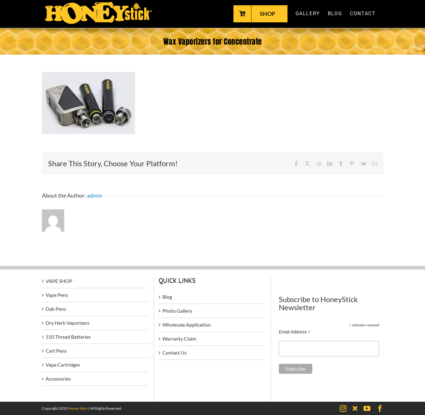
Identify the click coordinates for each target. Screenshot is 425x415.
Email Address (294, 332)
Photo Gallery (177, 311)
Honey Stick (78, 408)
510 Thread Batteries (68, 337)
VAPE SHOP (59, 281)
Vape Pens (57, 295)
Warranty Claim (179, 338)
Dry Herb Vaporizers (67, 323)
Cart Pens (56, 351)
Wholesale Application (186, 325)
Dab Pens (56, 309)
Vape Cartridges (63, 365)
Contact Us (174, 352)
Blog (167, 297)
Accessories (58, 379)
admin (94, 195)
